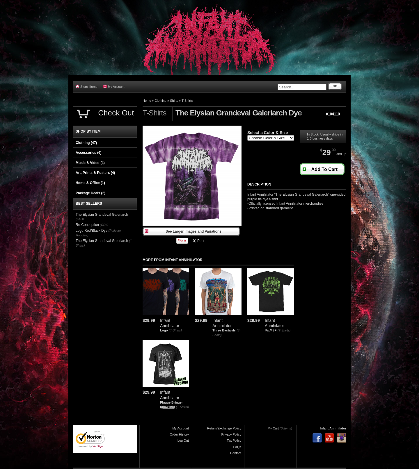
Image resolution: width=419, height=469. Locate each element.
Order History (179, 434)
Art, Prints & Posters (95, 173)
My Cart (273, 428)
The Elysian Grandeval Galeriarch (102, 215)
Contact (235, 453)
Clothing (160, 100)
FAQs (237, 447)
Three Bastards (224, 330)
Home (147, 100)
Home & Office (90, 183)
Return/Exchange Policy (224, 428)
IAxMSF (270, 330)
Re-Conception (87, 225)
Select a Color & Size (267, 132)
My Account (114, 86)
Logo (164, 330)
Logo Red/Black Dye (91, 231)
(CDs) (80, 219)
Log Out (183, 440)
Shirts (174, 100)
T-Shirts (187, 100)
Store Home (86, 86)
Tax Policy (234, 440)
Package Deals (90, 193)
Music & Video (90, 163)
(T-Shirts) (175, 330)
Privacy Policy (231, 434)
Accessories (89, 153)
